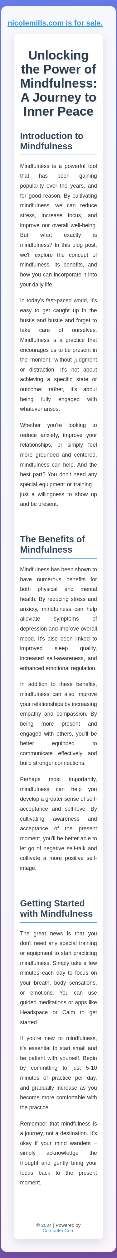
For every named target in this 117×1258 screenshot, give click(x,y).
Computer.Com (58, 1230)
